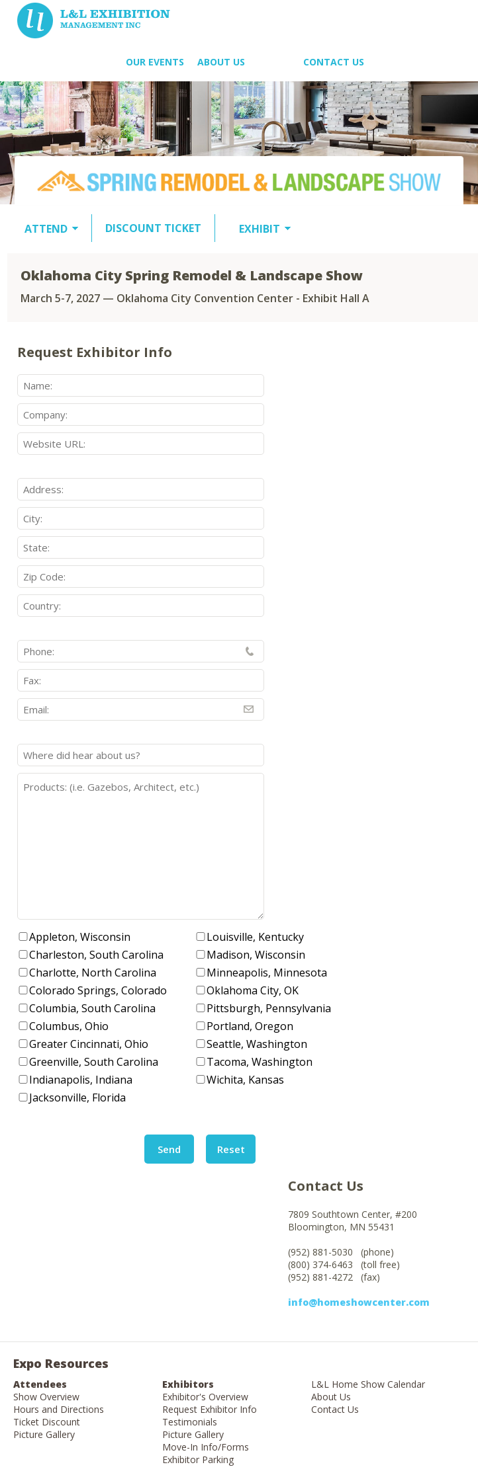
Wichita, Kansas (245, 1079)
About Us (331, 1396)
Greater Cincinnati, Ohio (88, 1044)
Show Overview (46, 1396)
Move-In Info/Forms (205, 1447)
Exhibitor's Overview (205, 1396)
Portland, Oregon (250, 1026)
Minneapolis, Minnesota (267, 972)
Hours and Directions (58, 1409)
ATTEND (46, 228)
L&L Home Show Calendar (368, 1384)
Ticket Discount (46, 1422)
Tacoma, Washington (259, 1062)
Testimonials (189, 1422)
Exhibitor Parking (198, 1459)
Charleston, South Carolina (96, 954)
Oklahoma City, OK (253, 990)
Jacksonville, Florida (77, 1097)
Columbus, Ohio (69, 1026)
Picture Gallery (44, 1434)
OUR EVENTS (155, 62)
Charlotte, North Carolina (92, 972)
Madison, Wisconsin (256, 954)
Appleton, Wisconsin (79, 937)
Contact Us (333, 62)
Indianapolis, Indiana (80, 1079)
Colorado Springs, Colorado (98, 990)
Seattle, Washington (257, 1044)
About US (221, 62)
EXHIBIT (259, 228)
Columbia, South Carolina (92, 1008)
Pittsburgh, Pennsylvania (269, 1008)
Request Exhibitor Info (209, 1409)
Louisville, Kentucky (255, 937)
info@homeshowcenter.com (359, 1302)
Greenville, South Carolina (93, 1062)
